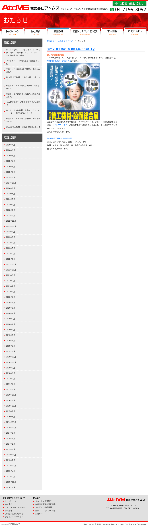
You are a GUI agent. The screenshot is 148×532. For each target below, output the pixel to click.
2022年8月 (10, 237)
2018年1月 (10, 373)
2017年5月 (10, 384)
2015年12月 (11, 406)
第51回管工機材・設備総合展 (59, 61)
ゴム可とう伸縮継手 (43, 507)
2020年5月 (10, 308)
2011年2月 (10, 477)
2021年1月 (10, 292)
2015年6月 (10, 417)
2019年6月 (10, 341)
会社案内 (35, 32)
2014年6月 (10, 438)
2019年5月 (10, 346)
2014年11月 (11, 422)
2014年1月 (10, 444)
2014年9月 (10, 433)
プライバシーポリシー (14, 517)
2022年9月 (10, 232)
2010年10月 (11, 482)
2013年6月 (10, 449)
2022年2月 (10, 254)
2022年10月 (11, 226)
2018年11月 (11, 357)
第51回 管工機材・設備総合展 (59, 138)
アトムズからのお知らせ (15, 507)
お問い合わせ (135, 32)
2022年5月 (10, 248)
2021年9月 (10, 275)
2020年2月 (10, 324)
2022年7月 (10, 243)
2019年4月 (10, 351)
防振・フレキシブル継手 (45, 511)
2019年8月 (10, 335)
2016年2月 (10, 400)
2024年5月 (10, 199)
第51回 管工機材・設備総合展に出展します (71, 49)
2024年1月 (10, 205)
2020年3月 (10, 319)
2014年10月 (11, 427)
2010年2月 (10, 487)
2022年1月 (10, 259)
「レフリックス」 (61, 125)
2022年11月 (11, 221)
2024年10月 (11, 183)
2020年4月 (10, 313)
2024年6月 (10, 194)
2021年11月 (11, 264)
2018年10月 (11, 362)
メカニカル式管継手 (43, 501)
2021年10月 (11, 270)
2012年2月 (10, 460)
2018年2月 (10, 368)
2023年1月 (10, 215)
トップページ (12, 32)
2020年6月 (10, 302)
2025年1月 (10, 177)
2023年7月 (10, 210)
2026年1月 (10, 150)
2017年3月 (10, 389)
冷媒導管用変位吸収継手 (45, 504)
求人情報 (112, 32)
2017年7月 (10, 379)
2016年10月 (11, 395)
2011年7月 (10, 471)
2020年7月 (10, 297)
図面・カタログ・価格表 (85, 32)
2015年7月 (10, 411)
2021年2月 (10, 286)
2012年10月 (11, 455)
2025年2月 (10, 172)
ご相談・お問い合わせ (14, 514)
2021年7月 (10, 281)
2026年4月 (10, 145)
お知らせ (58, 32)
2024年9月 (10, 188)
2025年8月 (10, 156)
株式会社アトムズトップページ (60, 41)
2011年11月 (11, 466)
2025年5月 (10, 167)
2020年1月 (10, 330)
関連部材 (39, 514)
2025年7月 (10, 161)
